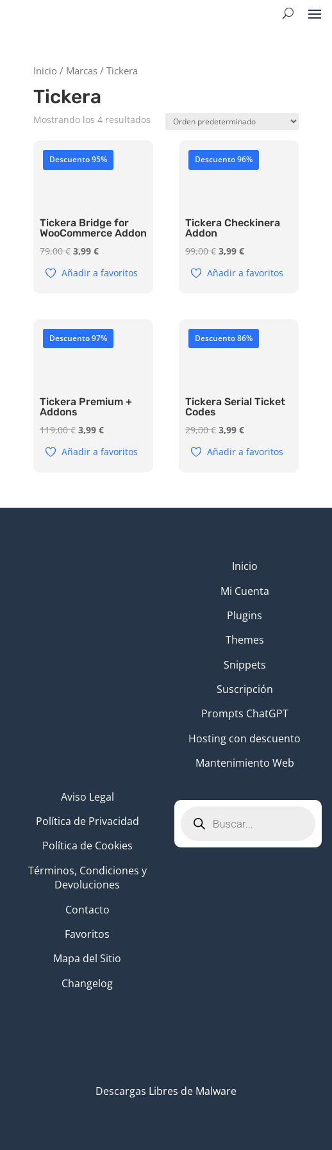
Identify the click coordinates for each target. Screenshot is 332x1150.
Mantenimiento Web (244, 763)
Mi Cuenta (244, 591)
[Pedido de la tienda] (232, 121)
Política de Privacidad (87, 821)
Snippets (245, 665)
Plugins (244, 615)
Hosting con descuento (244, 738)
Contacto (87, 910)
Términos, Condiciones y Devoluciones (87, 877)
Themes (245, 640)
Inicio (45, 70)
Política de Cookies (87, 845)
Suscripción (245, 689)
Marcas (81, 70)
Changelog (87, 983)
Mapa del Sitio (87, 958)
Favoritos (87, 934)
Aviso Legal (87, 797)
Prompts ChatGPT (244, 713)
